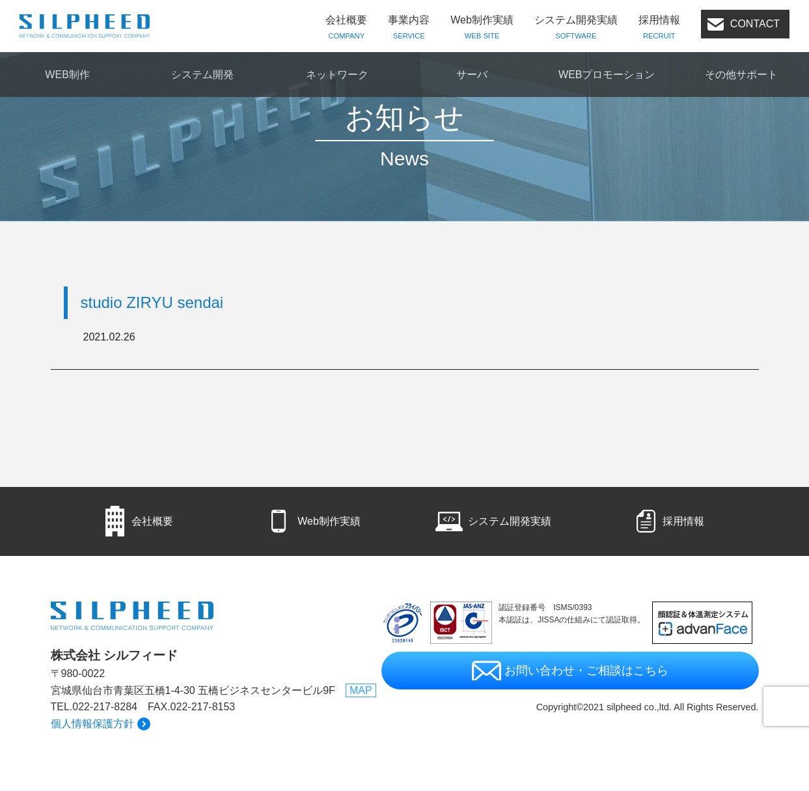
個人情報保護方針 (92, 723)
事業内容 (409, 28)
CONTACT (755, 23)
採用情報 (659, 28)
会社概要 (346, 28)
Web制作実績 (482, 28)
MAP (361, 690)
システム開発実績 (576, 28)
